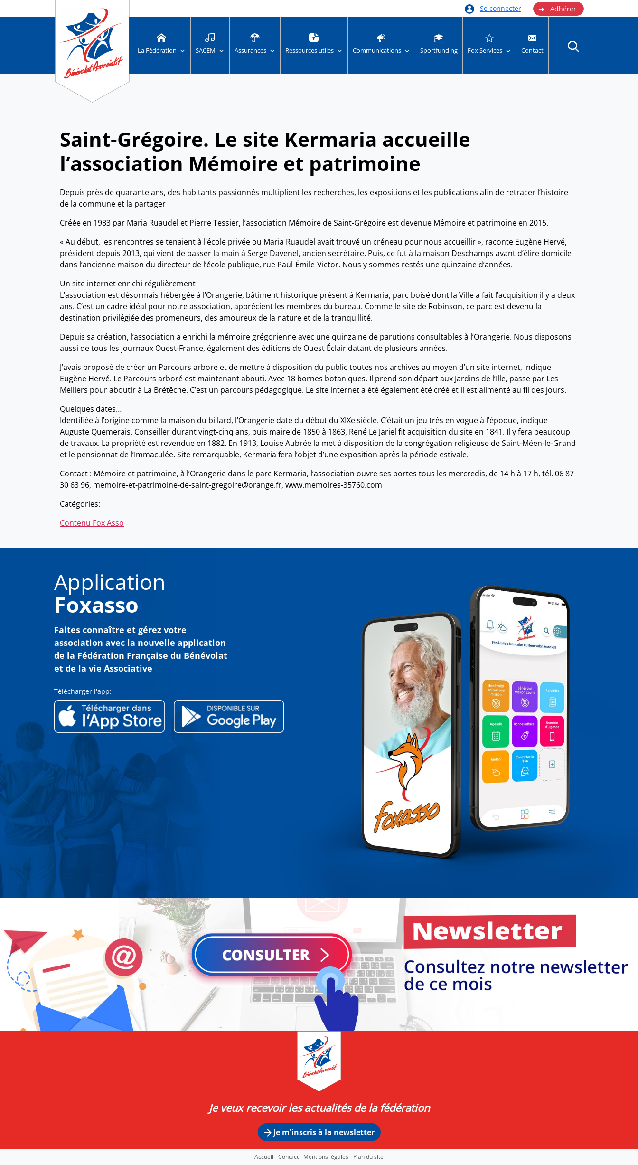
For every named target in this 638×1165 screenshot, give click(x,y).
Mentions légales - (328, 1157)
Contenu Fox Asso (92, 523)
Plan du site (368, 1157)
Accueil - (266, 1157)
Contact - (290, 1157)
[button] (573, 46)
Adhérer (557, 9)
